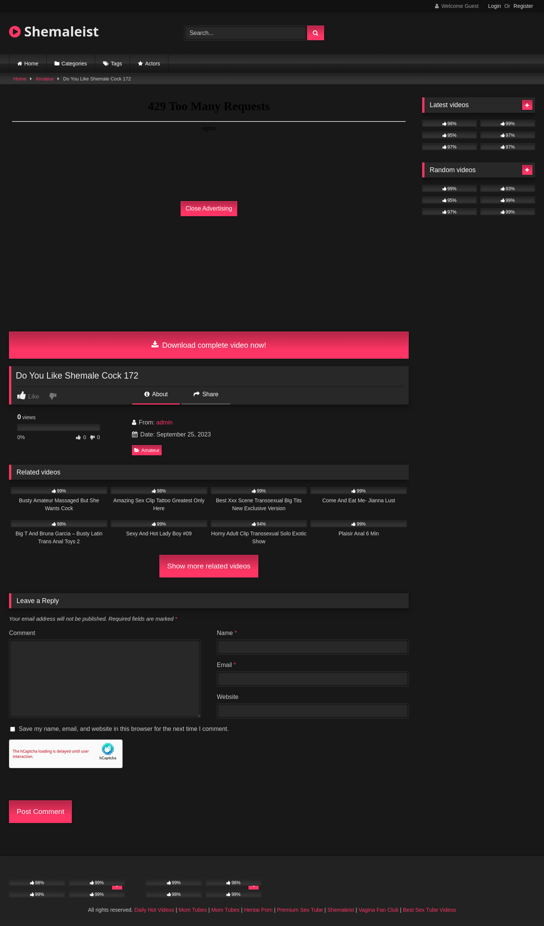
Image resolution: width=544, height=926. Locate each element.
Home (31, 64)
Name (227, 633)
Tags (116, 64)
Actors (152, 64)
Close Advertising (209, 208)
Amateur (45, 79)
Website (228, 697)
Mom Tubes (193, 910)
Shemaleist (54, 31)
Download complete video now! (209, 345)
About (156, 394)
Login (494, 6)
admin (164, 422)
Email (226, 665)
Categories (74, 64)
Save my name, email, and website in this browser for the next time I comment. (124, 729)
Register (523, 6)
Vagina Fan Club (379, 910)
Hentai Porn (258, 910)
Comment (22, 633)
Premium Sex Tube (300, 910)
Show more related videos (209, 566)
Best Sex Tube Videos (429, 910)
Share (206, 394)
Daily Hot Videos (154, 910)
